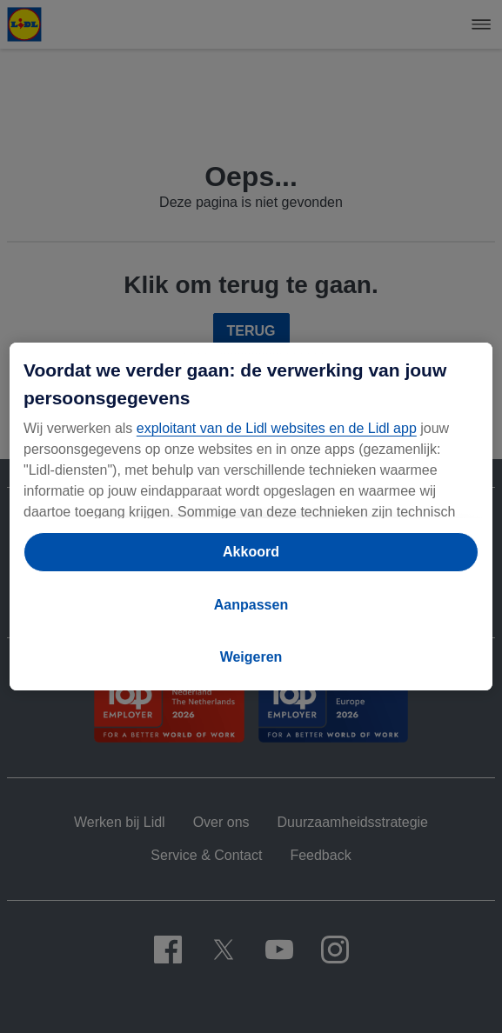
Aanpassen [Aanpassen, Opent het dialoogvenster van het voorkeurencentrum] (251, 604)
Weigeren (251, 657)
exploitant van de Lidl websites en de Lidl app (277, 428)
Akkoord (251, 551)
